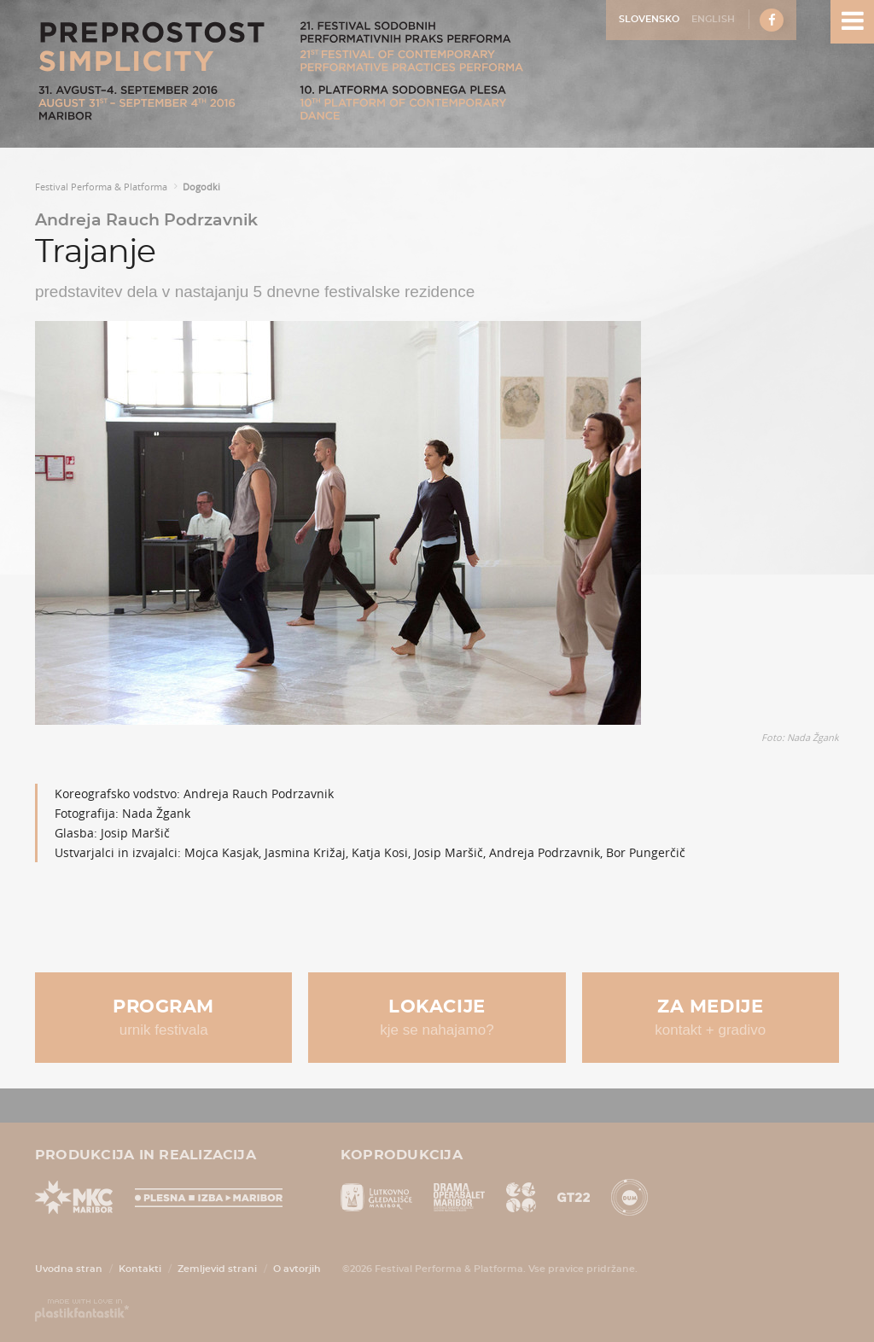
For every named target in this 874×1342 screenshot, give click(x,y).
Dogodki (201, 186)
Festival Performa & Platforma (101, 186)
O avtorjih (297, 1269)
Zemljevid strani (217, 1269)
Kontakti (140, 1269)
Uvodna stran (68, 1269)
